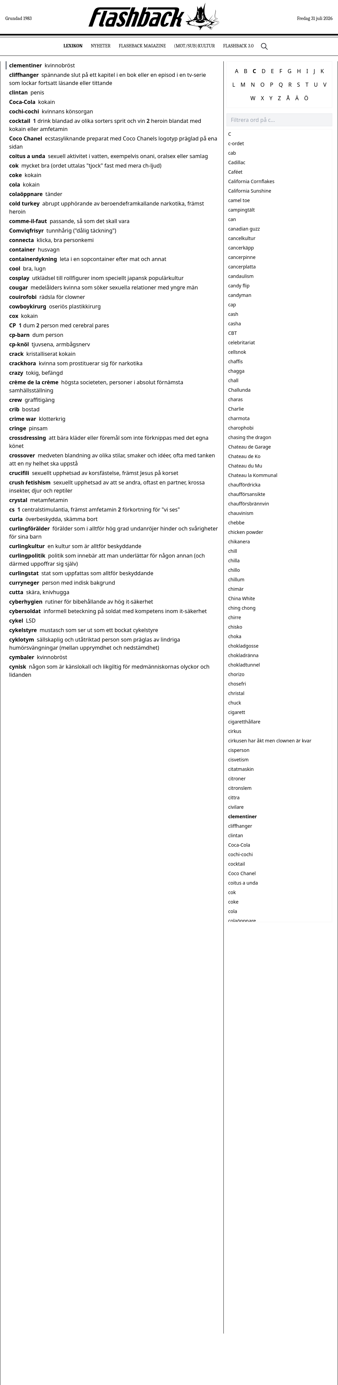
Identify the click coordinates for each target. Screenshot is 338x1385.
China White (241, 598)
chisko (235, 627)
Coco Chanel (25, 138)
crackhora (22, 363)
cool (14, 268)
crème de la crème (33, 382)
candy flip (238, 285)
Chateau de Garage (249, 446)
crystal (18, 500)
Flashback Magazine (142, 46)
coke (15, 175)
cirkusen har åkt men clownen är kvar (269, 740)
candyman (239, 295)
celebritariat (241, 342)
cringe (17, 428)
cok (14, 165)
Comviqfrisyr (26, 230)
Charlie (236, 409)
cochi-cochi (24, 111)
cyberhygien (26, 601)
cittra (234, 797)
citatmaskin (241, 769)
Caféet (235, 172)
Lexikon (73, 46)
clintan (18, 92)
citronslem (239, 788)
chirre (234, 617)
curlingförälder (29, 528)
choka (234, 636)
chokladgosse (243, 646)
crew (15, 400)
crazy (16, 372)
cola (14, 184)
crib (14, 409)
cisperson (238, 750)
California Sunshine (249, 191)
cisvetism (238, 759)
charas (235, 399)
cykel (16, 620)
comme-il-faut (28, 221)
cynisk (17, 666)
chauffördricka (244, 484)
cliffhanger (24, 75)
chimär (236, 589)
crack (16, 354)
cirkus (234, 731)
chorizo (236, 674)
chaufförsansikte (246, 494)
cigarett (236, 712)
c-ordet (236, 143)
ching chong (242, 608)
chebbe (236, 522)
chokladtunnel (244, 665)
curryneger (24, 582)
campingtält (241, 210)
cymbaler (21, 657)
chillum (236, 579)
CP (12, 325)
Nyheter (101, 46)
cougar (18, 287)
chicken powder (245, 532)
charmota (238, 418)
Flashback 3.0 (238, 46)
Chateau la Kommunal (252, 475)
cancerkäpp (241, 247)
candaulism (241, 276)
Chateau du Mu (245, 465)
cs (12, 509)
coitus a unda (27, 156)
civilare (236, 807)
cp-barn (19, 335)
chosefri (237, 683)
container (22, 249)
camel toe (239, 200)
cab (232, 153)
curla (16, 519)
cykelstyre (23, 630)
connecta (21, 240)
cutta (16, 592)
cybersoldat (25, 611)
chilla (234, 560)
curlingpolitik (27, 555)
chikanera (239, 541)
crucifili (19, 473)
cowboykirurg (27, 306)
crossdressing (27, 437)
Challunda (239, 390)
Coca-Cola (22, 102)
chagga (236, 371)
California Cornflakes (251, 181)
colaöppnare (26, 194)
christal (236, 693)
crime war (22, 419)
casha (234, 323)
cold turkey (24, 203)
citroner (237, 778)
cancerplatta (242, 266)
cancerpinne (242, 257)
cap (232, 304)
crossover (22, 455)
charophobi (241, 428)
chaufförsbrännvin (248, 503)
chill (232, 551)
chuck (234, 702)
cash (233, 314)
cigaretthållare (244, 721)
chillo (234, 570)
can (232, 219)
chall (233, 380)
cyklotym (21, 639)
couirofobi (23, 297)
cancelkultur (242, 238)
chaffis (235, 361)
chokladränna (243, 655)
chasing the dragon (249, 437)
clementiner (25, 65)
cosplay (19, 278)
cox (13, 316)
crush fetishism (30, 482)
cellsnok (237, 352)
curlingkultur (27, 546)
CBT (232, 333)
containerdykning (33, 259)
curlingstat (24, 573)
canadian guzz (244, 228)
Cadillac (236, 162)
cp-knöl (19, 344)
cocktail (19, 121)
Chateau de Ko (244, 456)
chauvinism (241, 513)
